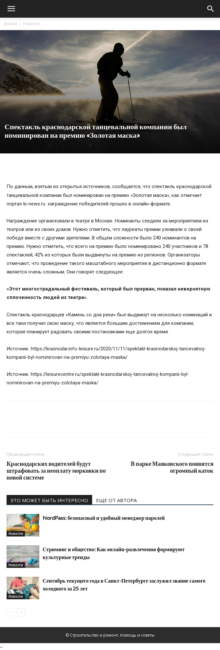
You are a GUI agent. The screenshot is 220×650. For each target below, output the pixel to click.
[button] (11, 9)
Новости (31, 23)
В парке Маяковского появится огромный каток (172, 467)
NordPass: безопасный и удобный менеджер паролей (104, 518)
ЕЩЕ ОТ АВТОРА (116, 500)
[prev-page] (11, 612)
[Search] (211, 9)
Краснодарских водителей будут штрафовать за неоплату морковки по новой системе (56, 470)
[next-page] (21, 612)
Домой (10, 23)
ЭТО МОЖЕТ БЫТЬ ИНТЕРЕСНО (49, 500)
